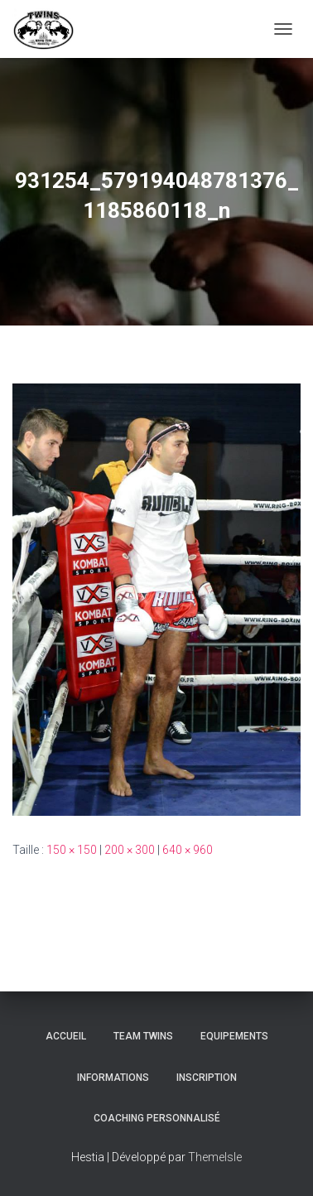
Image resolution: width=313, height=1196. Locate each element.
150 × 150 (71, 849)
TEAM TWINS (143, 1036)
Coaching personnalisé (157, 1118)
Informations (113, 1077)
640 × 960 (187, 849)
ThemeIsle (215, 1157)
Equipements (234, 1036)
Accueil (66, 1036)
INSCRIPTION (206, 1077)
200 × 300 (129, 849)
